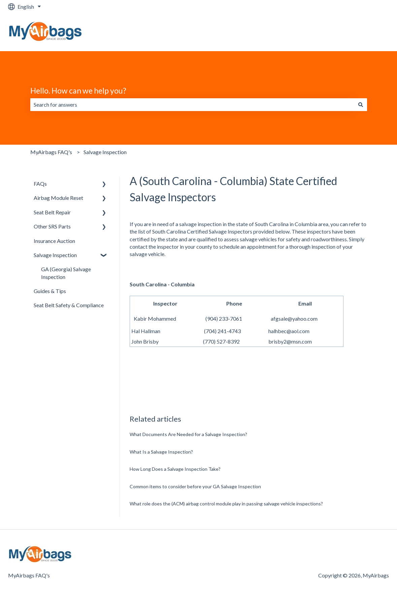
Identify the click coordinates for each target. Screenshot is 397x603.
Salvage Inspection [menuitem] (55, 255)
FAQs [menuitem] (40, 183)
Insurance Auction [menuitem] (54, 241)
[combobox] (192, 104)
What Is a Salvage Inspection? (161, 452)
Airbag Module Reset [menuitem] (58, 197)
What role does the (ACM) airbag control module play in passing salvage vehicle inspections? (226, 503)
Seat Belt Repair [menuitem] (52, 212)
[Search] (360, 104)
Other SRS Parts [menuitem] (52, 226)
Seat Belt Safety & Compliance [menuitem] (69, 305)
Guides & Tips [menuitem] (50, 291)
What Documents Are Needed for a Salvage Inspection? (188, 434)
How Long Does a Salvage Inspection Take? (175, 469)
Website (372, 32)
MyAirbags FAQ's (51, 152)
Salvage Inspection (105, 152)
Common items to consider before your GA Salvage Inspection (195, 486)
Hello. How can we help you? (78, 90)
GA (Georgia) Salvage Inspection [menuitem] (66, 273)
